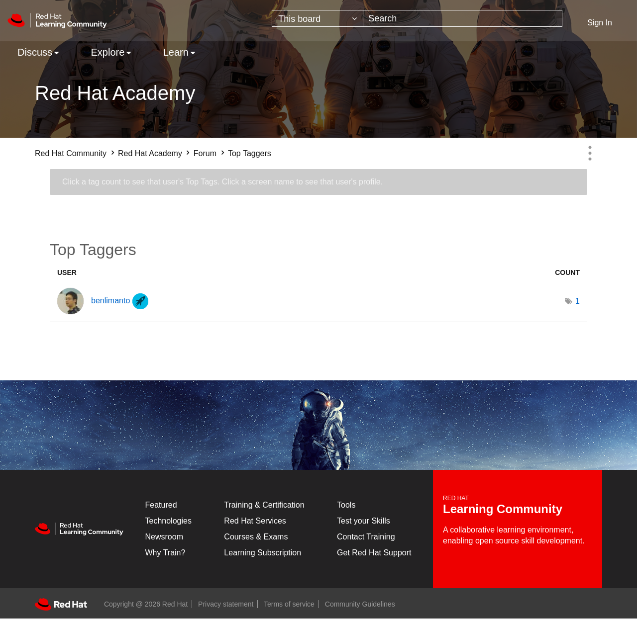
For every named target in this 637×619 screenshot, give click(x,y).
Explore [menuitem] (107, 52)
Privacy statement (225, 604)
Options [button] (589, 153)
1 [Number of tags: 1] (577, 301)
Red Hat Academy (150, 153)
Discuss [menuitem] (34, 52)
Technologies (168, 521)
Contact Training (366, 536)
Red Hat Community (70, 153)
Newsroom (164, 536)
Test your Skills (363, 521)
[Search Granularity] (317, 18)
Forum (205, 153)
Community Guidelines (360, 604)
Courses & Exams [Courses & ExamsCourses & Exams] (256, 536)
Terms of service (289, 604)
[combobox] (462, 18)
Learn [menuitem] (176, 52)
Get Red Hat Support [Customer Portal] (374, 552)
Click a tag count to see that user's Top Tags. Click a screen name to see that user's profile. (222, 181)
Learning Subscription (262, 552)
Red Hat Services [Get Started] (255, 521)
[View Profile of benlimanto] (110, 300)
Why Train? (165, 552)
